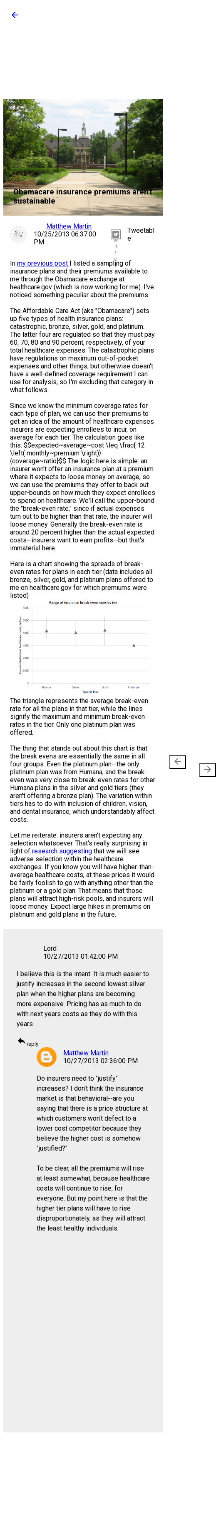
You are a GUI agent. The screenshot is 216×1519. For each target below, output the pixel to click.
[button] (15, 18)
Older (204, 766)
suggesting (75, 851)
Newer (179, 766)
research (44, 851)
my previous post (43, 263)
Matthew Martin (86, 1053)
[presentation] (177, 762)
